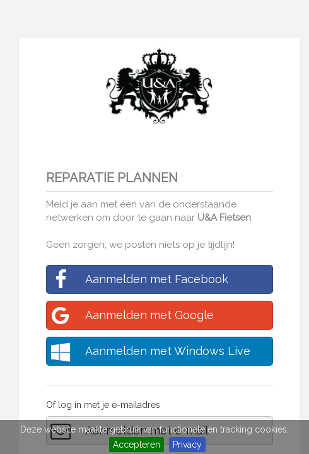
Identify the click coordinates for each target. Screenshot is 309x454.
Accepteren (136, 444)
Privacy (187, 444)
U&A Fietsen (224, 217)
